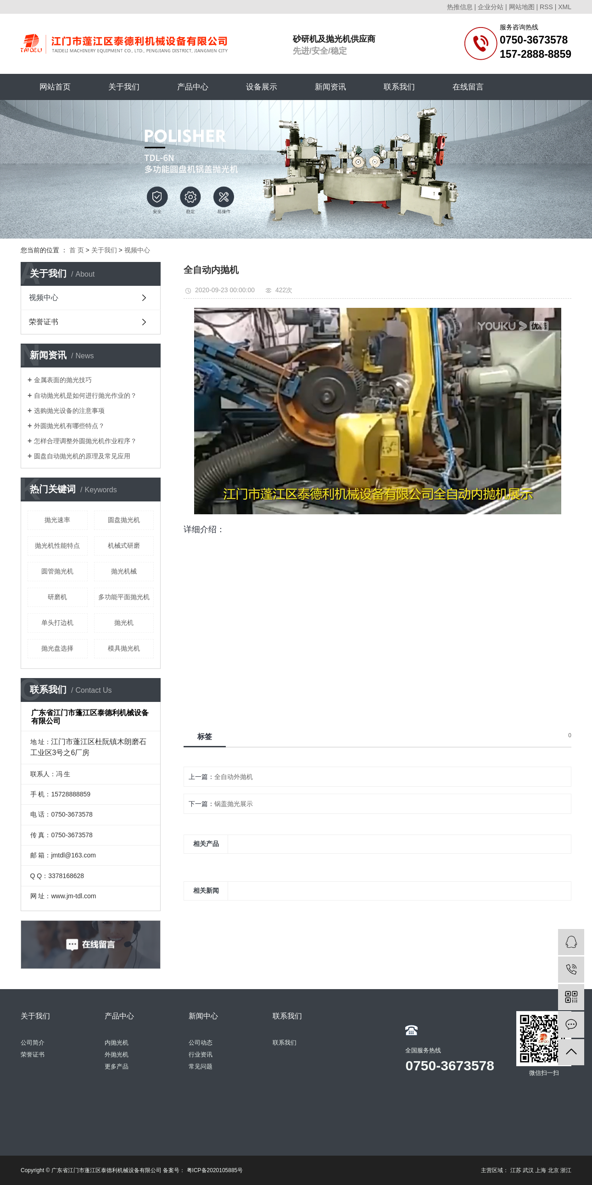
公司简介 (33, 1042)
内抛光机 (116, 1042)
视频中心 (137, 250)
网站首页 (55, 87)
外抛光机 (116, 1054)
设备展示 (261, 87)
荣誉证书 (43, 322)
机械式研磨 (124, 545)
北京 (553, 1170)
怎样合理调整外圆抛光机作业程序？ (85, 441)
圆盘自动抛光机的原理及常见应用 (82, 456)
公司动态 (200, 1042)
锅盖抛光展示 (233, 803)
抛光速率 (57, 519)
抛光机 (124, 622)
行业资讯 (200, 1054)
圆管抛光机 (57, 571)
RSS (546, 7)
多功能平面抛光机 (124, 597)
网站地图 (522, 7)
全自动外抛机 (233, 776)
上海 (540, 1170)
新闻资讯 (330, 87)
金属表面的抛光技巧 (63, 380)
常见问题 (200, 1066)
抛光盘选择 (57, 648)
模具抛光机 (124, 648)
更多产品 (116, 1066)
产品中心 (192, 87)
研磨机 (57, 597)
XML (564, 7)
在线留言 (468, 87)
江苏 (515, 1170)
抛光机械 (124, 571)
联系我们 (399, 87)
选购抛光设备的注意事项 (69, 410)
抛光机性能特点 (57, 545)
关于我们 (124, 87)
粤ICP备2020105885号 (215, 1170)
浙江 (565, 1170)
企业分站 (490, 7)
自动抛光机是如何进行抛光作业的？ (85, 395)
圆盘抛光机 (124, 519)
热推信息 (460, 7)
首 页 (76, 250)
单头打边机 (57, 622)
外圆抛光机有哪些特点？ (69, 425)
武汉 (528, 1170)
